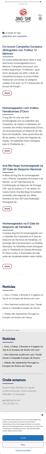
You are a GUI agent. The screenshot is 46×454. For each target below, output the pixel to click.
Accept (23, 438)
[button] (42, 415)
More (7, 93)
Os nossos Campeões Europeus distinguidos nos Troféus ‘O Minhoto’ (22, 50)
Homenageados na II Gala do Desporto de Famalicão (20, 225)
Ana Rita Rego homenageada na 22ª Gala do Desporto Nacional (22, 167)
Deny (23, 445)
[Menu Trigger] (40, 17)
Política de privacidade (23, 450)
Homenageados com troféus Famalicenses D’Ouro (20, 109)
